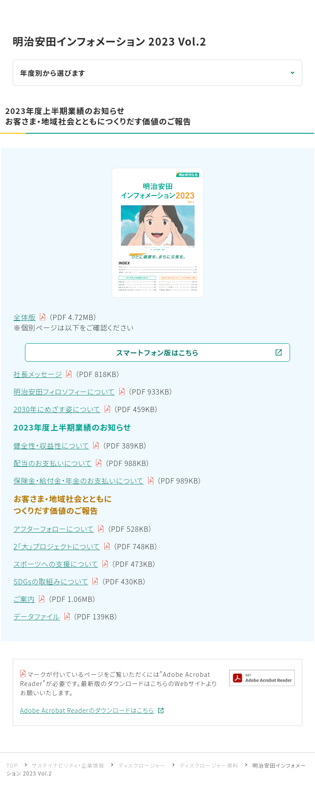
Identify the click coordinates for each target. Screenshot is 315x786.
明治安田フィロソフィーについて (64, 391)
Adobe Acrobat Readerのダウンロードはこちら (87, 710)
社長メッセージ (38, 374)
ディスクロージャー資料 (209, 765)
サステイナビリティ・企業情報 (68, 765)
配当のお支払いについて (53, 463)
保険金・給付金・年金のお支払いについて (79, 480)
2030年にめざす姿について (57, 409)
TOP (12, 765)
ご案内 (24, 599)
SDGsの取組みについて (51, 581)
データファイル (37, 616)
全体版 (24, 317)
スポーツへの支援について (56, 563)
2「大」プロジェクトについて (57, 546)
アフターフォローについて (54, 528)
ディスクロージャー (142, 765)
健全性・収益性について (51, 445)
